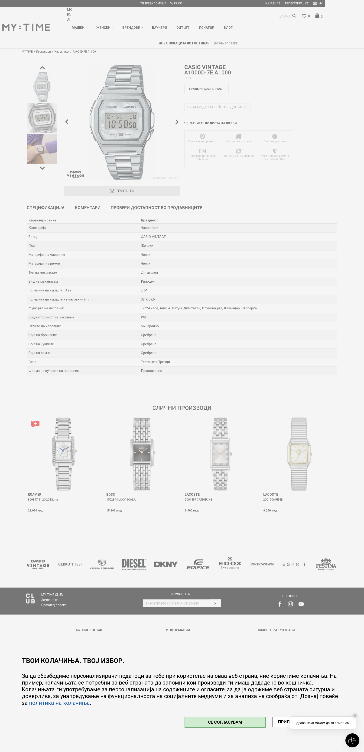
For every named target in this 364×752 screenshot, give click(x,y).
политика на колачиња (59, 703)
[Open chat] (352, 740)
